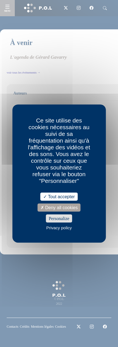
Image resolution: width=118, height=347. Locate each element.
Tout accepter (59, 196)
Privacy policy (59, 227)
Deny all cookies (59, 207)
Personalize (59, 218)
